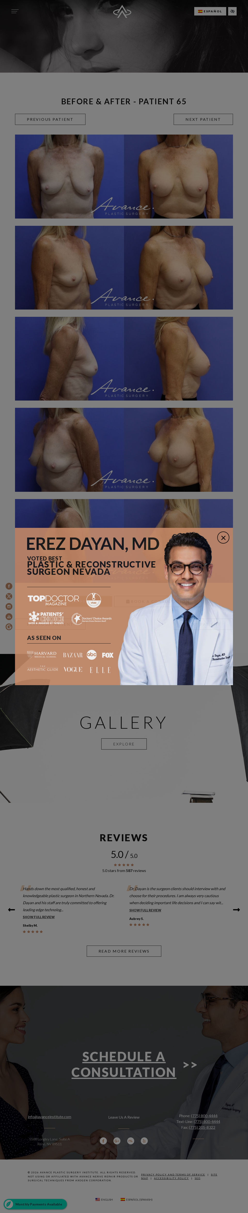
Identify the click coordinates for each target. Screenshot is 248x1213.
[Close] (223, 537)
